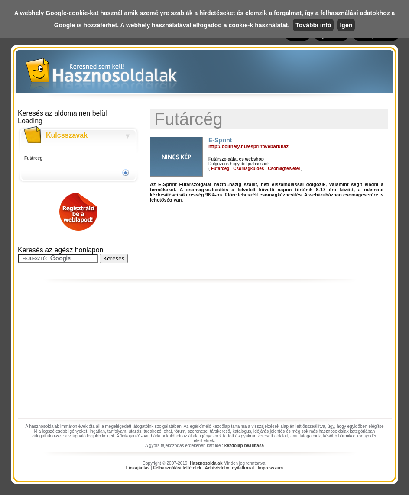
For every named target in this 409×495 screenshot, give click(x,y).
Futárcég (33, 158)
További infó (313, 25)
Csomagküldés (248, 168)
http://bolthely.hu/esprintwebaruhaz (248, 146)
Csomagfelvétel (284, 168)
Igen (346, 25)
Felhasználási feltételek (177, 468)
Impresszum (270, 468)
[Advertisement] (204, 350)
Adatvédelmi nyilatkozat (229, 468)
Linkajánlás (137, 468)
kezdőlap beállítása (244, 445)
